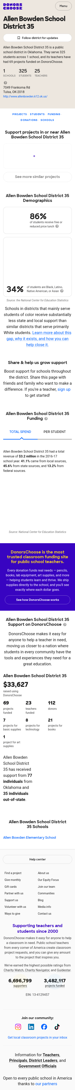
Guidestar (63, 970)
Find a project (13, 873)
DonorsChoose (12, 6)
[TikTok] (57, 1027)
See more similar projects (37, 176)
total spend (20, 432)
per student (55, 432)
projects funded (55, 982)
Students (37, 114)
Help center (37, 859)
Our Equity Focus (48, 879)
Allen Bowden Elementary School (29, 837)
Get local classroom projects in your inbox (37, 1037)
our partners (46, 1083)
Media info (44, 906)
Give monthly (13, 879)
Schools (47, 120)
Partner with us (14, 893)
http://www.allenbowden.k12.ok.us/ (25, 96)
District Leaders (43, 1060)
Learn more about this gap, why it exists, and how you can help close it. (38, 338)
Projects (19, 114)
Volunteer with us (15, 906)
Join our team (46, 886)
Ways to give (12, 913)
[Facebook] (44, 1027)
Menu (63, 6)
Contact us (44, 913)
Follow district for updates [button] (37, 38)
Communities (46, 893)
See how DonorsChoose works (37, 600)
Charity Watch (14, 970)
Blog (40, 900)
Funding (54, 114)
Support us (11, 900)
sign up (64, 389)
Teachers (51, 1054)
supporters (20, 982)
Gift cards (11, 886)
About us (43, 873)
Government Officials (38, 1066)
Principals (18, 1060)
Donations (29, 120)
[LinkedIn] (31, 1027)
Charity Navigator (37, 970)
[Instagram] (18, 1027)
